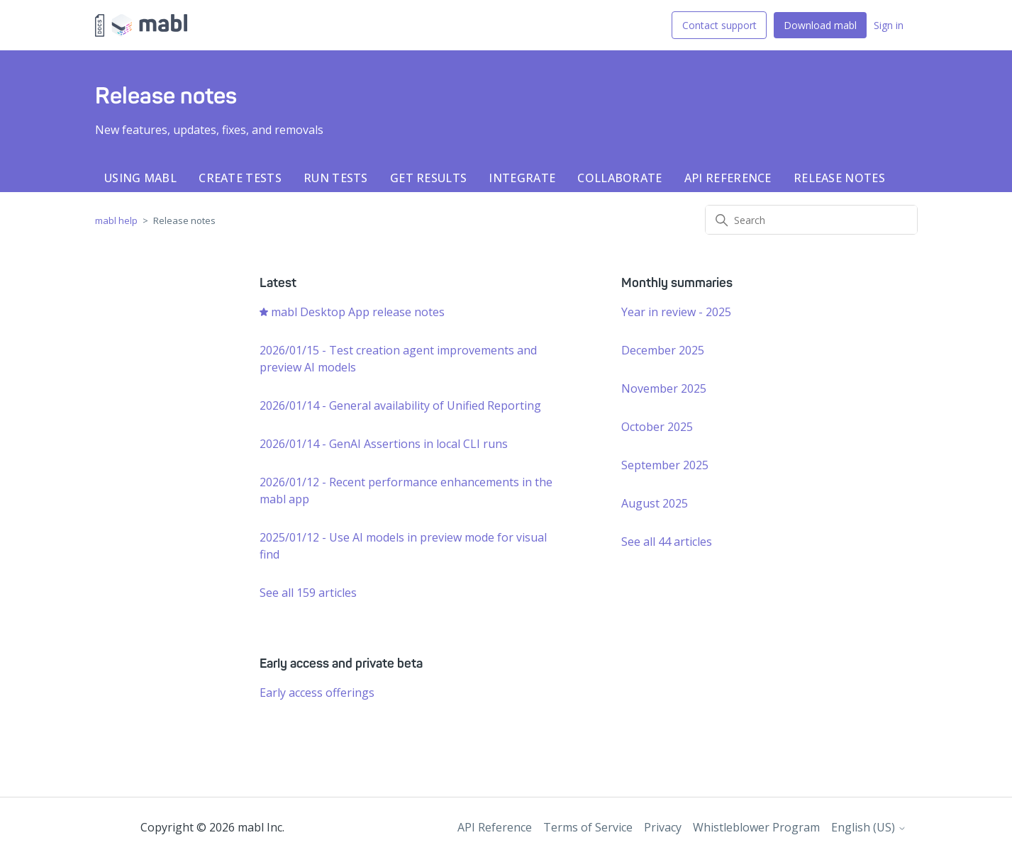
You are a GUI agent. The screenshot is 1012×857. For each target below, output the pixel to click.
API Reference (728, 178)
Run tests (336, 178)
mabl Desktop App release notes (358, 312)
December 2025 (662, 350)
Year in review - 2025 (676, 312)
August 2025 (654, 503)
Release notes (839, 178)
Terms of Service (588, 827)
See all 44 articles (666, 541)
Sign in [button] (888, 25)
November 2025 (663, 388)
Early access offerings (317, 692)
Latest (278, 283)
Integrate (522, 178)
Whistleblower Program (756, 827)
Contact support (719, 25)
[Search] (811, 220)
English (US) (868, 827)
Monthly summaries (677, 283)
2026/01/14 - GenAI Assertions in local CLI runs (384, 444)
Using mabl (140, 178)
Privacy (663, 827)
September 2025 (664, 465)
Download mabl (820, 25)
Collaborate (619, 178)
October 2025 (657, 427)
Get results (428, 178)
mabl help (116, 220)
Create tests (240, 178)
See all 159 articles (308, 592)
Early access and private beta (341, 663)
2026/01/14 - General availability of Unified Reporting (400, 405)
